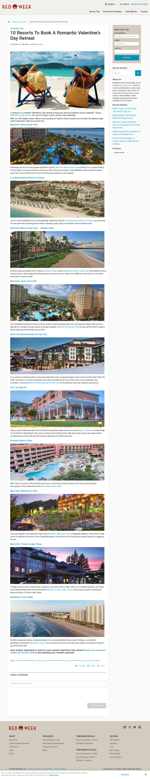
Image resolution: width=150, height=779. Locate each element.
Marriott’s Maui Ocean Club (66, 167)
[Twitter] (91, 666)
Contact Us (13, 747)
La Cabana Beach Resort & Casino (79, 221)
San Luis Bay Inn (86, 430)
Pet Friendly (115, 754)
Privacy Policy (47, 769)
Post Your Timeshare (112, 11)
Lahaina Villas (50, 271)
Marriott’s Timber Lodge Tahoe (59, 590)
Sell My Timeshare (84, 760)
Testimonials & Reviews (19, 743)
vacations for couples (66, 660)
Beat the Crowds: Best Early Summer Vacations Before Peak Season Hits (126, 125)
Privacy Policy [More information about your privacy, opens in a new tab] (54, 775)
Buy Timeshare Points (85, 757)
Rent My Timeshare (84, 743)
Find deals (126, 58)
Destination (126, 35)
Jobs (11, 750)
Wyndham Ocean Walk (39, 643)
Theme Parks (115, 757)
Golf (111, 747)
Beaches (113, 743)
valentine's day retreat (92, 660)
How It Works (131, 11)
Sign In (124, 4)
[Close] (146, 775)
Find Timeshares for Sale (86, 754)
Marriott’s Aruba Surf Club (68, 327)
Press (11, 754)
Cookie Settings (60, 769)
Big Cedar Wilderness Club (59, 534)
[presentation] (30, 693)
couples (17, 660)
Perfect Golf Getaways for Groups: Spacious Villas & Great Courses (126, 141)
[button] (138, 73)
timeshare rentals (126, 85)
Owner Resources (50, 747)
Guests (126, 50)
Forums (144, 11)
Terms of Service (34, 769)
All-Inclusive (115, 740)
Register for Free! (139, 4)
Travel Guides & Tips (19, 22)
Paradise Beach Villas (52, 486)
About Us (13, 740)
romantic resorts (41, 660)
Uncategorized (16, 28)
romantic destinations (28, 660)
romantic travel (53, 660)
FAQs (45, 750)
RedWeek (40, 44)
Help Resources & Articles (53, 743)
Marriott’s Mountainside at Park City (44, 383)
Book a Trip (94, 11)
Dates (126, 42)
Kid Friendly (114, 750)
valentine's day (79, 660)
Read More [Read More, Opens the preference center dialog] (125, 774)
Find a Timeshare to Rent (86, 740)
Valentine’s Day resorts (20, 115)
